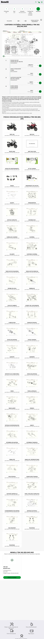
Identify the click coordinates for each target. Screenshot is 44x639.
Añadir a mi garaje (12, 577)
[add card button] (40, 66)
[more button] (37, 65)
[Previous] (19, 21)
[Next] (25, 21)
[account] (36, 2)
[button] (41, 20)
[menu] (42, 2)
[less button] (34, 65)
